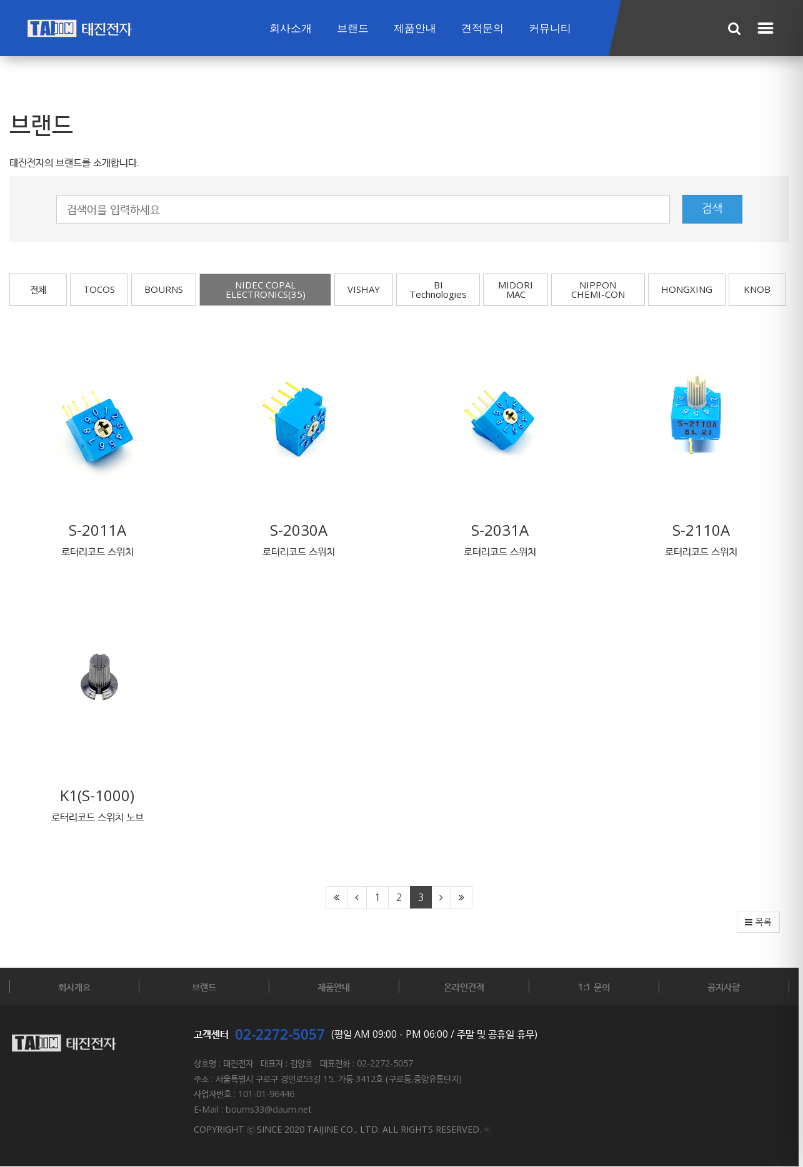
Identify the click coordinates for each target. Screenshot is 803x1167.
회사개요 (75, 989)
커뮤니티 (550, 28)
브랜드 (353, 28)
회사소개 (290, 28)
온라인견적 (466, 989)
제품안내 (415, 28)
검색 (716, 208)
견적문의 (482, 28)
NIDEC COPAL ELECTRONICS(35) (266, 289)
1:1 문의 (597, 989)
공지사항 (728, 989)
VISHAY (366, 289)
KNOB (762, 289)
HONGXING (691, 289)
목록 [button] (763, 924)
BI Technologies (440, 289)
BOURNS (163, 289)
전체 (38, 289)
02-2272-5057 (280, 1036)
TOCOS (99, 289)
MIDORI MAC (518, 289)
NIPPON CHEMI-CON (602, 289)
